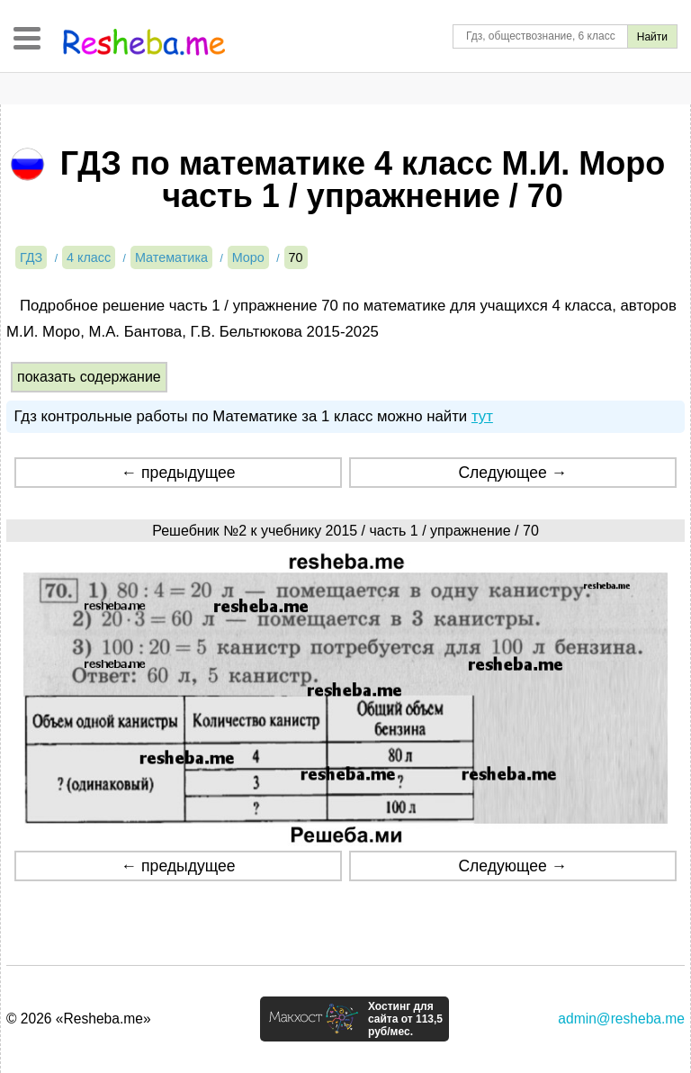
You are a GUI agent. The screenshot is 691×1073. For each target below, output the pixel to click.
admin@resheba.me (621, 1018)
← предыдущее (178, 473)
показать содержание (89, 376)
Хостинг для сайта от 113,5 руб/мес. (405, 1019)
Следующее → (512, 473)
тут (482, 416)
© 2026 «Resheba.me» (78, 1018)
